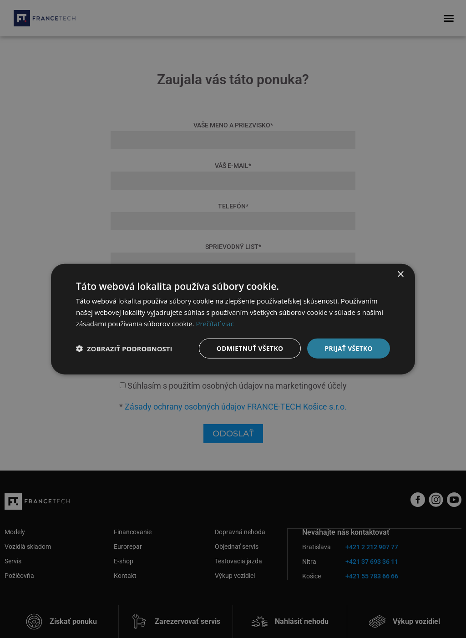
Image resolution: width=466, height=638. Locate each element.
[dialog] (233, 319)
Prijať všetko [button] (348, 348)
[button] (124, 348)
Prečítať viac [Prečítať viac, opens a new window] (215, 323)
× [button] (400, 274)
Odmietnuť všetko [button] (249, 348)
